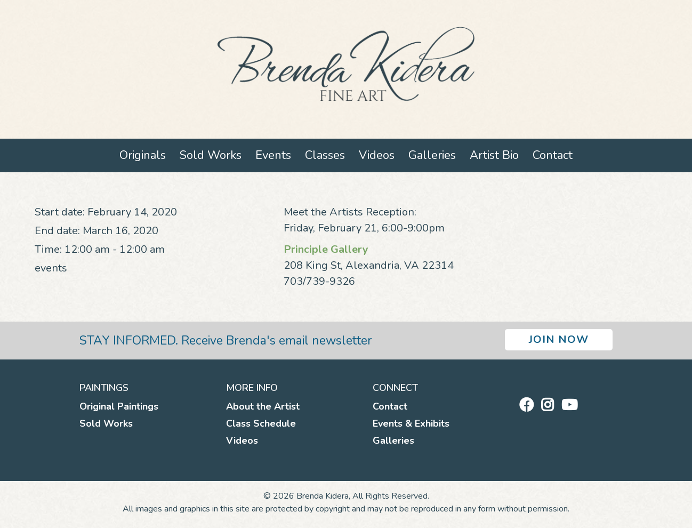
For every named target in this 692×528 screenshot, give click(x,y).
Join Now (559, 339)
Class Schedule (261, 423)
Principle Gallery (326, 249)
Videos (377, 155)
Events (273, 155)
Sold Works (211, 155)
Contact (553, 155)
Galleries (432, 155)
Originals (142, 155)
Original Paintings (118, 406)
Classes (325, 155)
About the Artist (263, 406)
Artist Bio (494, 155)
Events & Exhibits (411, 423)
